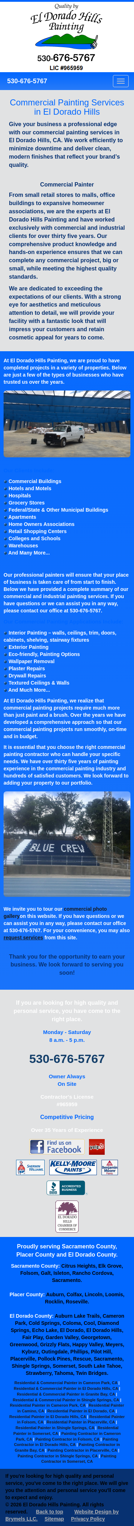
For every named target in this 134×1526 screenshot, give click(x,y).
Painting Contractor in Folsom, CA (67, 1439)
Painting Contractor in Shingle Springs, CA (58, 1456)
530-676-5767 (26, 81)
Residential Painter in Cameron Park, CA (47, 1405)
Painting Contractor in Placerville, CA (82, 1450)
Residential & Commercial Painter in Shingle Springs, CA (66, 1400)
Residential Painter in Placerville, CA (80, 1422)
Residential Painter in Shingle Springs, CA (54, 1428)
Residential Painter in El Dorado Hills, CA (47, 1417)
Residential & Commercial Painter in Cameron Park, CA (65, 1383)
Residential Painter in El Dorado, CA (80, 1411)
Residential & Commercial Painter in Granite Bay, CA (66, 1394)
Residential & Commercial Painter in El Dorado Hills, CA (66, 1388)
